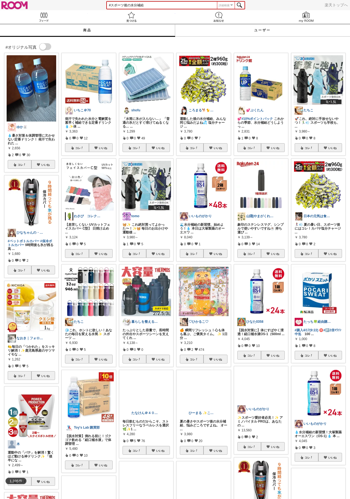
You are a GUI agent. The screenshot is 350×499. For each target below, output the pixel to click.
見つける (131, 17)
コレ (22, 164)
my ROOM (306, 17)
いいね (45, 164)
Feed (44, 17)
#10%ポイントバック (257, 119)
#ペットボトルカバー (23, 241)
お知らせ (219, 17)
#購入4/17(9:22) (306, 330)
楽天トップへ (336, 5)
